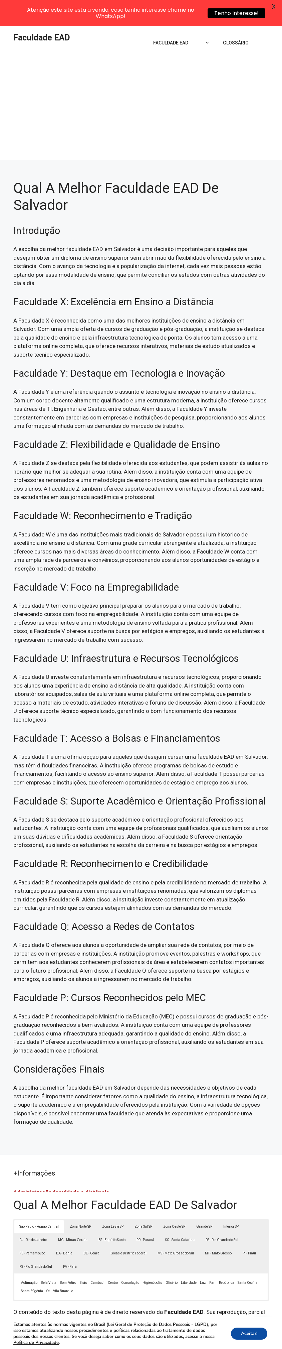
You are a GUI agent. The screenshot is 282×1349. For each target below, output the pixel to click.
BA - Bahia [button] (64, 1227)
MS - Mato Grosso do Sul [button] (176, 1227)
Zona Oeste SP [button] (174, 1200)
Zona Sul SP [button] (143, 1200)
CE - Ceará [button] (91, 1227)
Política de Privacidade (196, 1331)
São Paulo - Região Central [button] (39, 1200)
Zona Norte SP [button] (80, 1200)
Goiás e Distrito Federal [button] (128, 1227)
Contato (141, 1339)
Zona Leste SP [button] (112, 1200)
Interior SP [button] (231, 1200)
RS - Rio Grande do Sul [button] (222, 1214)
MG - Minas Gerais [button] (72, 1214)
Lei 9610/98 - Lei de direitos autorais (177, 1303)
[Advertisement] (141, 83)
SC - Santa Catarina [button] (180, 1214)
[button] (263, 1330)
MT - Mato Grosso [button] (218, 1227)
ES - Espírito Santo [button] (111, 1214)
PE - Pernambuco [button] (32, 1227)
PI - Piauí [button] (249, 1227)
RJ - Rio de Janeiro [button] (33, 1214)
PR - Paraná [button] (145, 1214)
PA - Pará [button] (70, 1240)
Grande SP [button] (204, 1200)
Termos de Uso (243, 1331)
